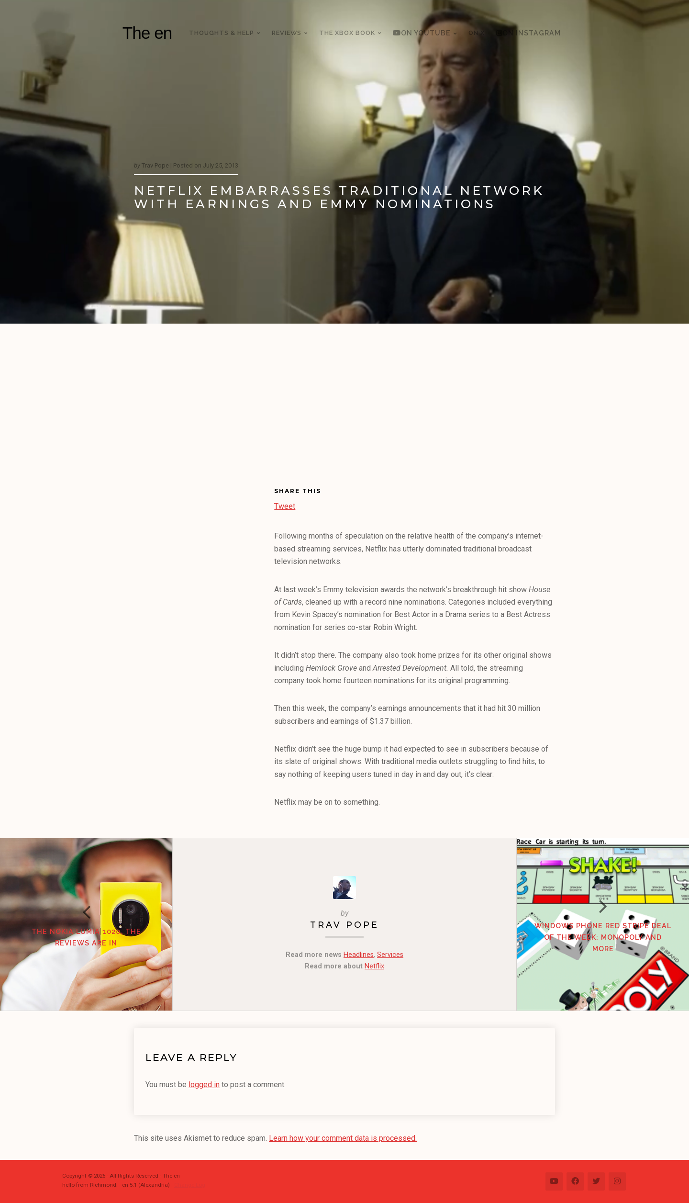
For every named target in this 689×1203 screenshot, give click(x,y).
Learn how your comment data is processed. (343, 1138)
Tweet (284, 505)
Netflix (374, 966)
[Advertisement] (344, 395)
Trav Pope (344, 925)
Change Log (189, 1184)
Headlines (359, 955)
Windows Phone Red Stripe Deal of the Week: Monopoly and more (602, 937)
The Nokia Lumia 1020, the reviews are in (86, 937)
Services (390, 955)
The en (147, 32)
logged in (204, 1084)
